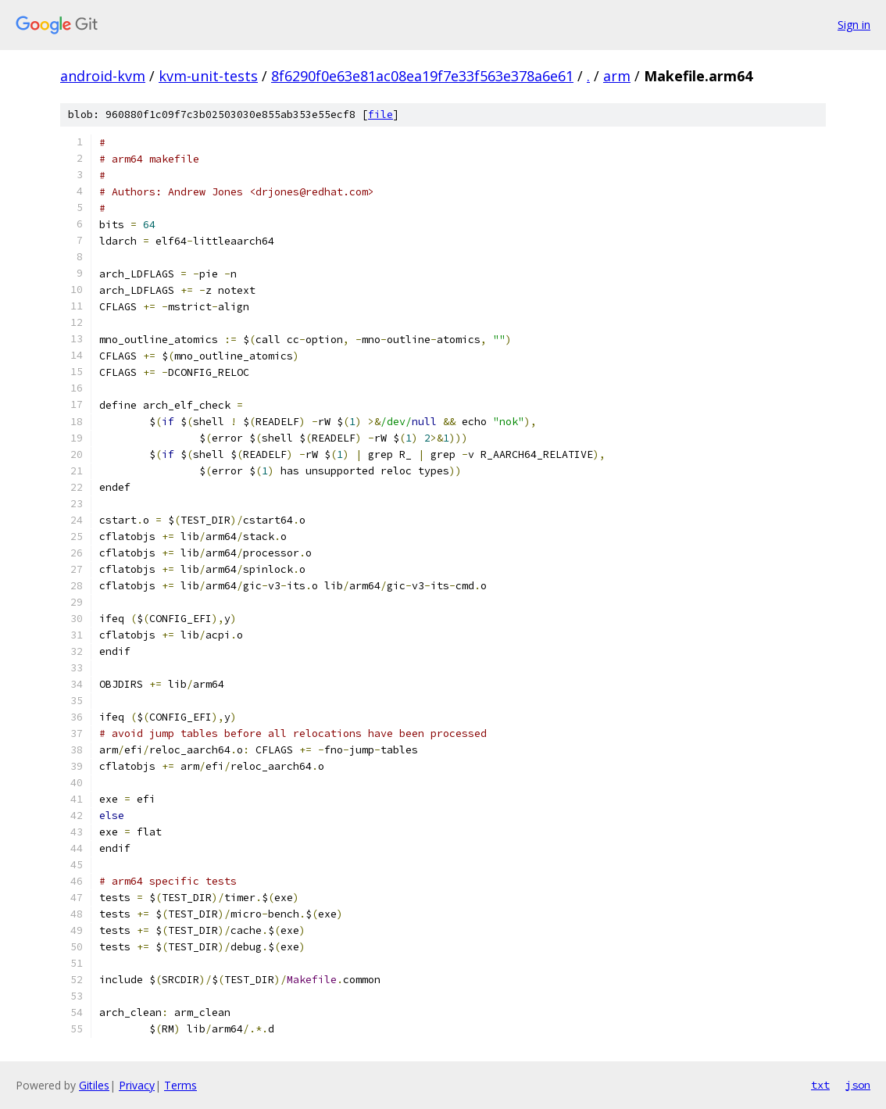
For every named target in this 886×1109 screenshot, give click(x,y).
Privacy (137, 1085)
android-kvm (102, 75)
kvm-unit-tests (208, 75)
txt (820, 1085)
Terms (180, 1085)
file (380, 114)
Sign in (854, 24)
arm (617, 75)
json (857, 1085)
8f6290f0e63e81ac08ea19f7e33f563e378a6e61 (422, 75)
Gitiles (94, 1085)
